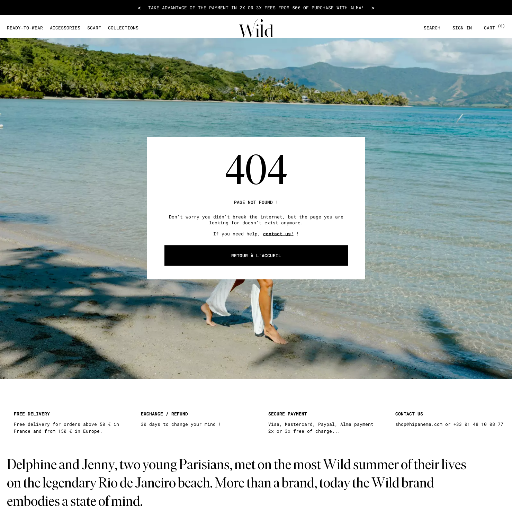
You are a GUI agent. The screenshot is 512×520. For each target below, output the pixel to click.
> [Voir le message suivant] (373, 7)
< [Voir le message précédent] (139, 7)
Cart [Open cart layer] (494, 28)
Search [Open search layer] (432, 28)
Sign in (462, 28)
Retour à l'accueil (256, 255)
